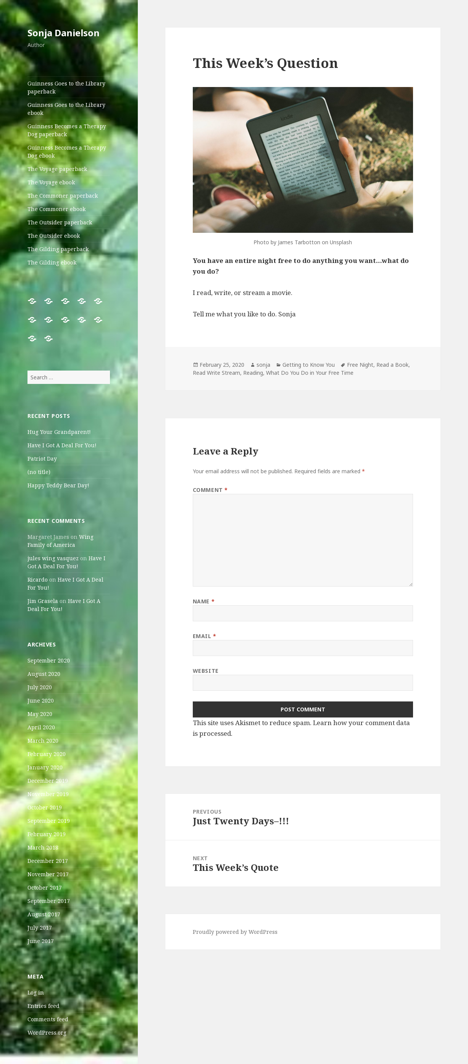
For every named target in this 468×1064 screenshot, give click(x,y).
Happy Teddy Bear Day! (58, 485)
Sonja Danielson (63, 32)
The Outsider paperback (59, 222)
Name (204, 601)
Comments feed (47, 1019)
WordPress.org (46, 1032)
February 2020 (46, 754)
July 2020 (39, 687)
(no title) (38, 472)
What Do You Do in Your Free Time (309, 372)
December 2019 (47, 780)
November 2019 (48, 794)
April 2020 (41, 727)
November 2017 (48, 874)
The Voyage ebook (51, 182)
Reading (253, 372)
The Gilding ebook (51, 262)
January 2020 (45, 767)
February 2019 (46, 834)
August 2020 (43, 673)
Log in (35, 992)
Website (206, 670)
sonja (263, 364)
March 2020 (42, 740)
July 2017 (39, 927)
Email (204, 636)
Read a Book (392, 364)
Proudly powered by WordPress (235, 931)
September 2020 (48, 660)
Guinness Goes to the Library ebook (66, 108)
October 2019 (44, 807)
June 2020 (40, 700)
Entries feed (43, 1005)
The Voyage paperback (57, 168)
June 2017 (40, 941)
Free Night (360, 364)
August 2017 (43, 914)
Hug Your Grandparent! (59, 431)
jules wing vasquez (53, 558)
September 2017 (48, 900)
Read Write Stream (216, 372)
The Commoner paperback (62, 195)
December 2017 (47, 860)
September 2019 (48, 820)
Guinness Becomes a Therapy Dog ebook (66, 151)
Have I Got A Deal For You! (62, 445)
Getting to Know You (308, 364)
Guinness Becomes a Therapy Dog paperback (66, 130)
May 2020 (39, 713)
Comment (210, 489)
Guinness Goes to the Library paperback (66, 87)
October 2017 (44, 887)
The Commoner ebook (56, 209)
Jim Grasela (42, 601)
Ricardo (37, 579)
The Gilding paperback (58, 249)
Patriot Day (42, 458)
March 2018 (42, 847)
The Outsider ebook (53, 235)
